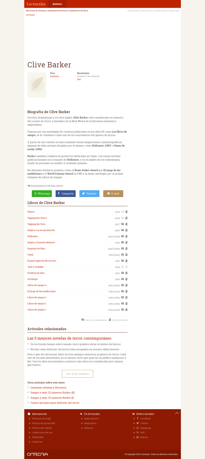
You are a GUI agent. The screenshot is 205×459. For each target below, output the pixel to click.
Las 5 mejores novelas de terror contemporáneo (69, 338)
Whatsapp (44, 193)
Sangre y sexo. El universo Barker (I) (52, 397)
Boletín (144, 437)
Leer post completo (77, 373)
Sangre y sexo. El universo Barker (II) (53, 392)
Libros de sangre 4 (36, 285)
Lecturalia (30, 15)
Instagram (145, 427)
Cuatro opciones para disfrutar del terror (55, 402)
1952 (79, 79)
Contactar (37, 441)
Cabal (30, 254)
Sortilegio (32, 279)
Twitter (144, 423)
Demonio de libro (36, 248)
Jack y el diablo (35, 266)
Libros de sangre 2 (36, 297)
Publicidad (37, 437)
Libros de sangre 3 (36, 303)
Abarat (30, 211)
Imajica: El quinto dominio (41, 242)
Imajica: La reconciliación (41, 230)
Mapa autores (91, 418)
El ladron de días (35, 272)
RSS (142, 432)
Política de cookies (42, 427)
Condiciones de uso (42, 432)
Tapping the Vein (36, 224)
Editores (88, 427)
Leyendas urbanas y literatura (48, 387)
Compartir (68, 193)
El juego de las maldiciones (41, 291)
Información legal (41, 418)
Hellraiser (32, 236)
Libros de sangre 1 (36, 309)
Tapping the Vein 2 (37, 217)
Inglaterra (54, 76)
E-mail (115, 193)
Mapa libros (90, 423)
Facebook (145, 418)
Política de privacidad (43, 423)
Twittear (91, 193)
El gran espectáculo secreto (41, 260)
